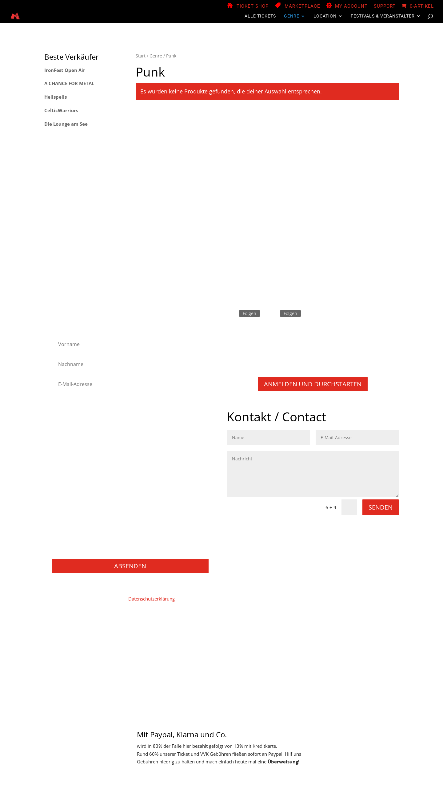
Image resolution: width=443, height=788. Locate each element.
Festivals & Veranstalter (383, 16)
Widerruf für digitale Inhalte (327, 632)
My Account (351, 6)
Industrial (65, 452)
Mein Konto (154, 632)
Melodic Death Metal (77, 460)
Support (385, 6)
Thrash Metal (69, 517)
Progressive (68, 493)
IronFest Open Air (64, 70)
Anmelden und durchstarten (312, 384)
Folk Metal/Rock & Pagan (82, 427)
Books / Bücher (72, 542)
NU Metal (65, 476)
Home (67, 632)
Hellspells (55, 97)
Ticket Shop (253, 6)
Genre (291, 16)
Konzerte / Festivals (76, 550)
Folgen (249, 313)
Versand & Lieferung (210, 641)
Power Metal (69, 485)
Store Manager (236, 632)
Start (141, 56)
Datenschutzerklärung (151, 599)
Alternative (67, 411)
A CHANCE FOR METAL (69, 83)
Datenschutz (123, 632)
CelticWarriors (61, 110)
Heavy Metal (69, 443)
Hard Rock (66, 435)
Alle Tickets (260, 16)
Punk (61, 501)
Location (325, 16)
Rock (61, 509)
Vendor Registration (193, 632)
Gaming (64, 534)
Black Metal (68, 419)
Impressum (91, 632)
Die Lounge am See (66, 124)
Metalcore (66, 468)
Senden (381, 507)
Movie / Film (69, 525)
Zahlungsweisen (275, 632)
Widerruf (372, 632)
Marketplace (302, 6)
